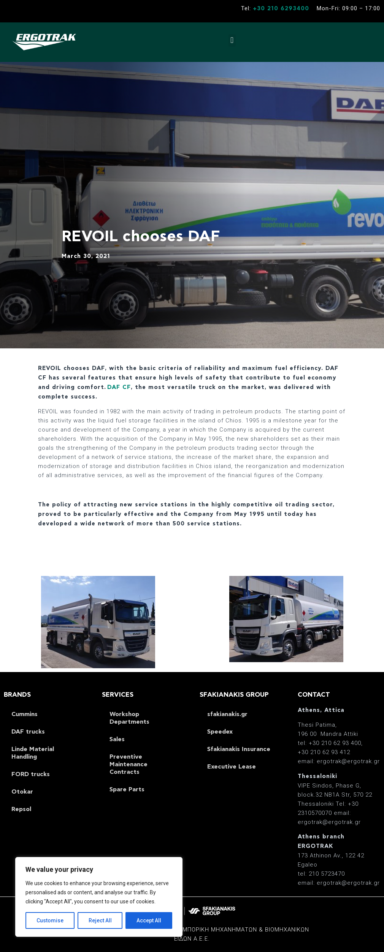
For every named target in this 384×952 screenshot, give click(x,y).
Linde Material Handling (32, 753)
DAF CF (119, 387)
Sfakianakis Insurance (238, 749)
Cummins (24, 714)
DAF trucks (28, 732)
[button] (232, 40)
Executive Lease (231, 767)
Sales (117, 739)
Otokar (22, 792)
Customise (49, 920)
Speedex (220, 732)
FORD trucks (30, 774)
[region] (98, 897)
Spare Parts (126, 789)
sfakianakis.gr (227, 714)
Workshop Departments (129, 718)
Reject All (100, 920)
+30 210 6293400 (281, 8)
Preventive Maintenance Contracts (128, 764)
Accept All (148, 920)
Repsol (21, 809)
